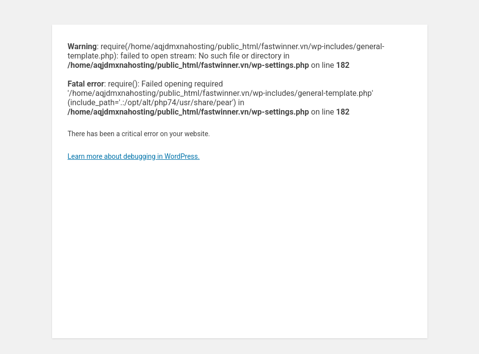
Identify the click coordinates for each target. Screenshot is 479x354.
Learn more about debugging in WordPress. (134, 156)
